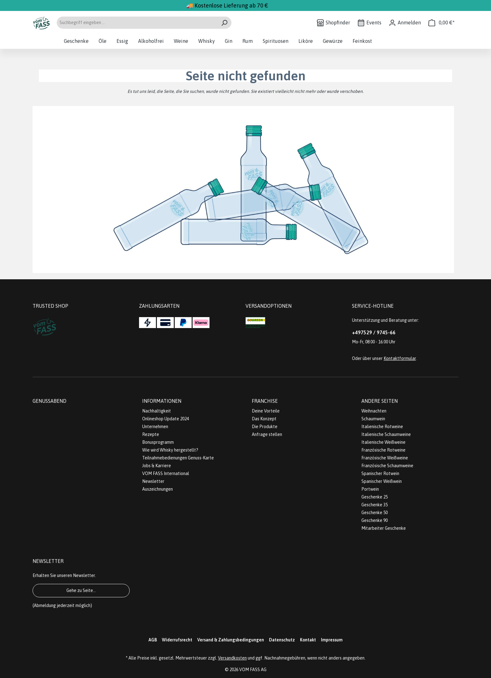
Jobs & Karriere (156, 465)
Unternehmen (155, 426)
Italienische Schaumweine (386, 434)
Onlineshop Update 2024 (165, 418)
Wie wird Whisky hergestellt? (170, 450)
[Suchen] (224, 22)
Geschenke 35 (374, 504)
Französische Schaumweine (387, 465)
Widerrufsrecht (177, 639)
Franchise (265, 401)
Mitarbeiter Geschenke (383, 528)
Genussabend (49, 401)
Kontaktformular (400, 358)
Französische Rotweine (383, 450)
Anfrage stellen (267, 434)
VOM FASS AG (252, 669)
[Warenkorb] (441, 23)
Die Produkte (264, 426)
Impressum (332, 639)
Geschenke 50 (374, 512)
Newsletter (153, 481)
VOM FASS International (165, 473)
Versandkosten (232, 657)
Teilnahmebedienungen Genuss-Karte (178, 457)
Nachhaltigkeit (156, 410)
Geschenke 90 (374, 520)
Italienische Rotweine (382, 426)
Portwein (370, 489)
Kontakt (308, 639)
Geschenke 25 (374, 496)
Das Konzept (264, 418)
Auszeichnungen (157, 489)
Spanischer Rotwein (380, 473)
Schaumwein (373, 418)
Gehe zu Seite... (81, 590)
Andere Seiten (379, 401)
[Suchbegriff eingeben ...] (136, 22)
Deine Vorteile (266, 410)
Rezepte (150, 434)
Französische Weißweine (384, 457)
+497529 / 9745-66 (373, 332)
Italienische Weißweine (383, 442)
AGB (152, 639)
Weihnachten (373, 410)
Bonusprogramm (158, 442)
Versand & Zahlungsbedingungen (230, 639)
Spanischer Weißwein (381, 481)
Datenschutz (282, 639)
